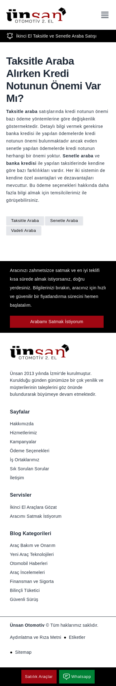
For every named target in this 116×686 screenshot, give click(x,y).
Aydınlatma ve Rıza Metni (35, 637)
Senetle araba (78, 155)
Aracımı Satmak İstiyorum (36, 516)
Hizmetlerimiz (23, 432)
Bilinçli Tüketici (25, 590)
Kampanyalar (23, 441)
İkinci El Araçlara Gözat (33, 507)
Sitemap (23, 652)
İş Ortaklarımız (24, 459)
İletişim (17, 477)
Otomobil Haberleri (29, 563)
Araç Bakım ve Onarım (32, 545)
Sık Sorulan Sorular (29, 468)
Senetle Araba (64, 220)
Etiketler (77, 637)
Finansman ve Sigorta (32, 581)
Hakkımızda (22, 423)
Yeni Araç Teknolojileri (32, 554)
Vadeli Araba (23, 230)
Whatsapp (77, 676)
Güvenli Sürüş (24, 599)
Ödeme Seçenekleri (29, 450)
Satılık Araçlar (39, 676)
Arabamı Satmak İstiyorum (57, 321)
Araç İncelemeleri (27, 572)
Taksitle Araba (25, 220)
